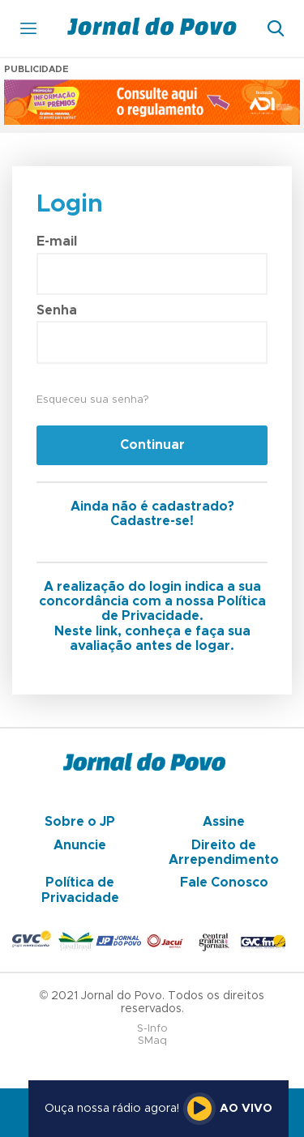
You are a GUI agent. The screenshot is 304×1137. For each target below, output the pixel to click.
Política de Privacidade (80, 890)
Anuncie (80, 845)
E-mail (56, 241)
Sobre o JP (80, 821)
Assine (224, 821)
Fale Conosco (224, 882)
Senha (56, 310)
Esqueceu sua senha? (92, 400)
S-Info (152, 1029)
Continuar (152, 444)
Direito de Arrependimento (224, 852)
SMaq (152, 1041)
